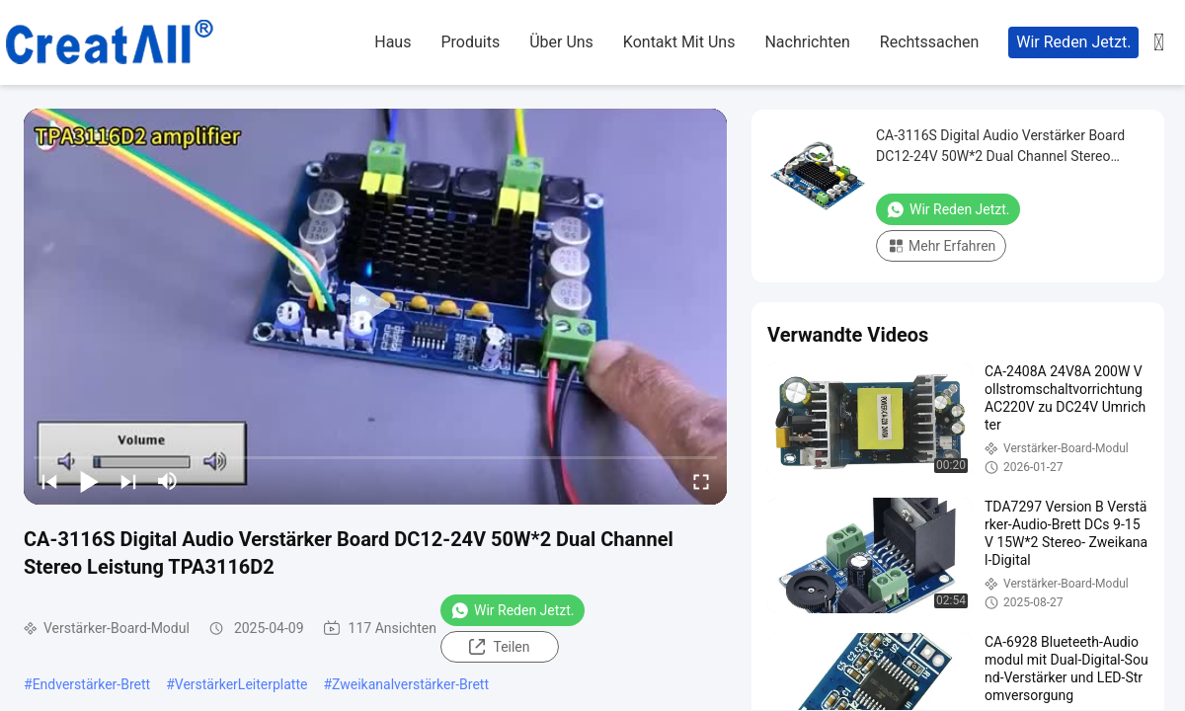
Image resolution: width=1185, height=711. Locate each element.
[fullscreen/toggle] (701, 481)
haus (392, 42)
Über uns (561, 42)
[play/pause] (89, 481)
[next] (128, 481)
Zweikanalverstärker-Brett (410, 684)
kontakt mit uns (679, 42)
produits (470, 42)
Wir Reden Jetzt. (1073, 42)
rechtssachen (930, 42)
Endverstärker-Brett (92, 684)
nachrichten (806, 42)
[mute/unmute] (168, 481)
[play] (375, 306)
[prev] (49, 481)
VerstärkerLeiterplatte (241, 684)
